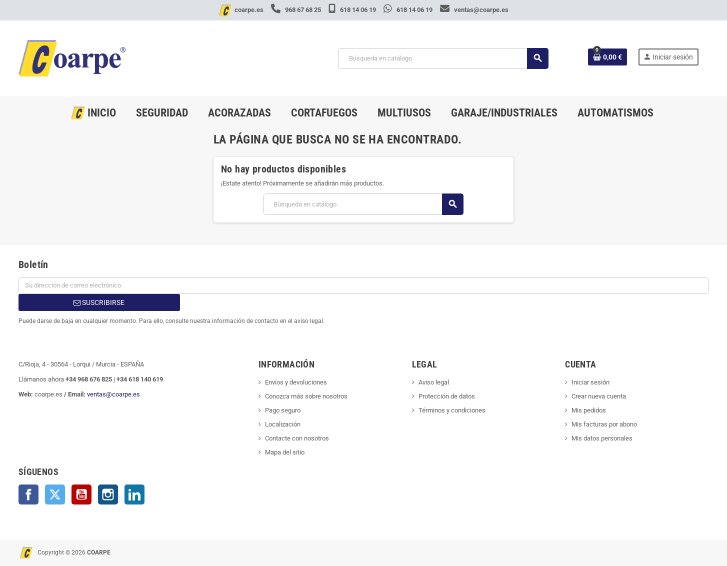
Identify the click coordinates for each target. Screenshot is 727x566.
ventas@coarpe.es (474, 10)
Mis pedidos (589, 410)
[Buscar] (443, 58)
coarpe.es (249, 10)
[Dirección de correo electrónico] (363, 285)
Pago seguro (282, 410)
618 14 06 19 (353, 10)
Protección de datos (446, 396)
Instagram (108, 494)
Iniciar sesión (591, 382)
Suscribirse (99, 302)
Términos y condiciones (452, 410)
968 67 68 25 (296, 10)
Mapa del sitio (284, 452)
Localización (282, 424)
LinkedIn (134, 494)
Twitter (55, 494)
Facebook (28, 494)
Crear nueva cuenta (599, 396)
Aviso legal (433, 382)
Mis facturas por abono (604, 424)
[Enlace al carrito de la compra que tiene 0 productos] (607, 57)
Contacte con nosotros (297, 438)
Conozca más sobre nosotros (306, 396)
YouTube (82, 494)
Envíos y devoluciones (296, 382)
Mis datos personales (602, 438)
